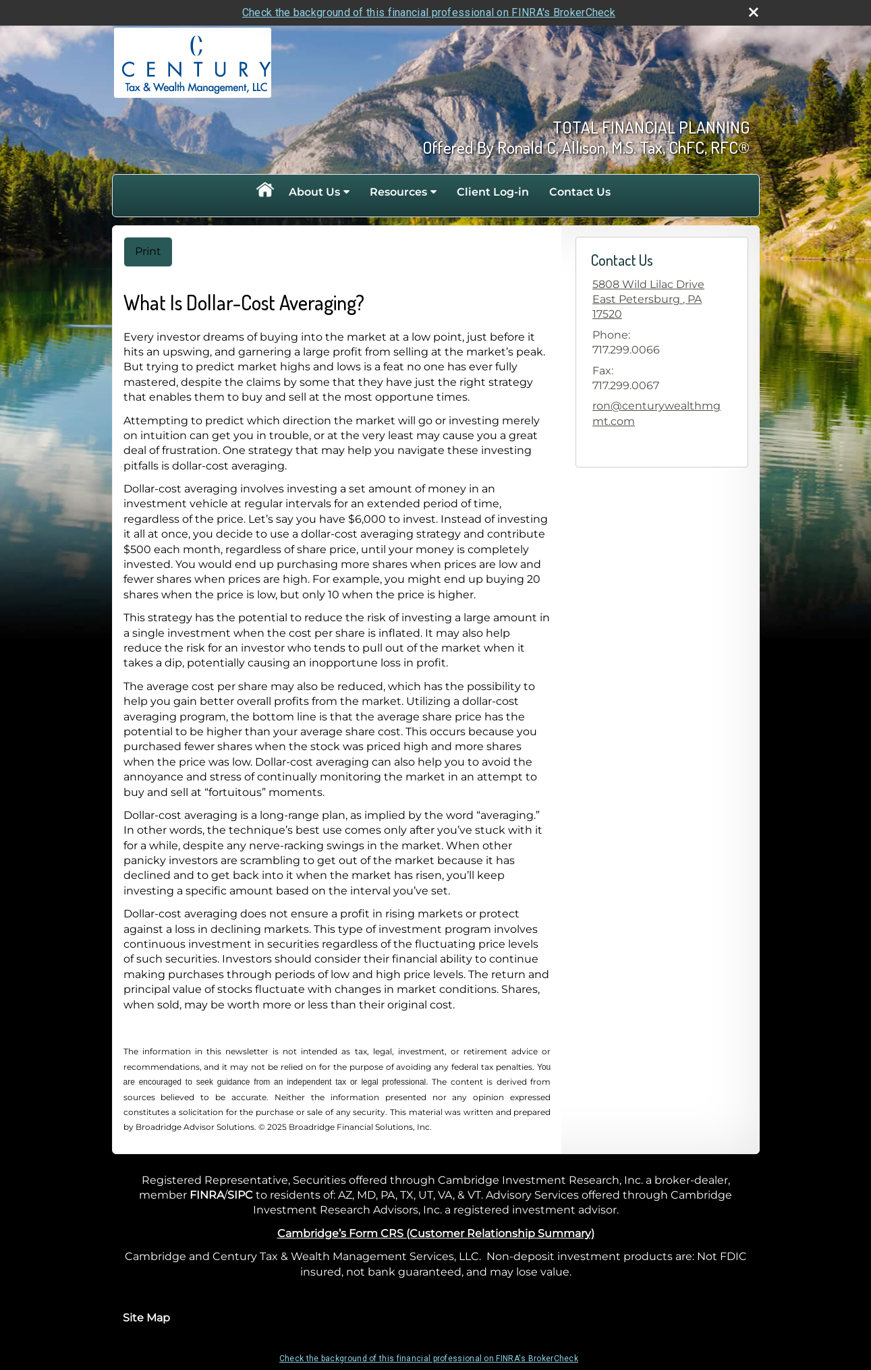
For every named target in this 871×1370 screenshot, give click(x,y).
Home (264, 192)
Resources (398, 191)
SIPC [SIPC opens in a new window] (240, 1195)
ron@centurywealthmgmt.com (656, 413)
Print (148, 251)
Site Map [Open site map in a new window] (146, 1317)
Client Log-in (493, 191)
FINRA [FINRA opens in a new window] (207, 1195)
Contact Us (580, 191)
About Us (314, 191)
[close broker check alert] (753, 12)
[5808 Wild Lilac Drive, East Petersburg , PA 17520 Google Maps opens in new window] (661, 299)
